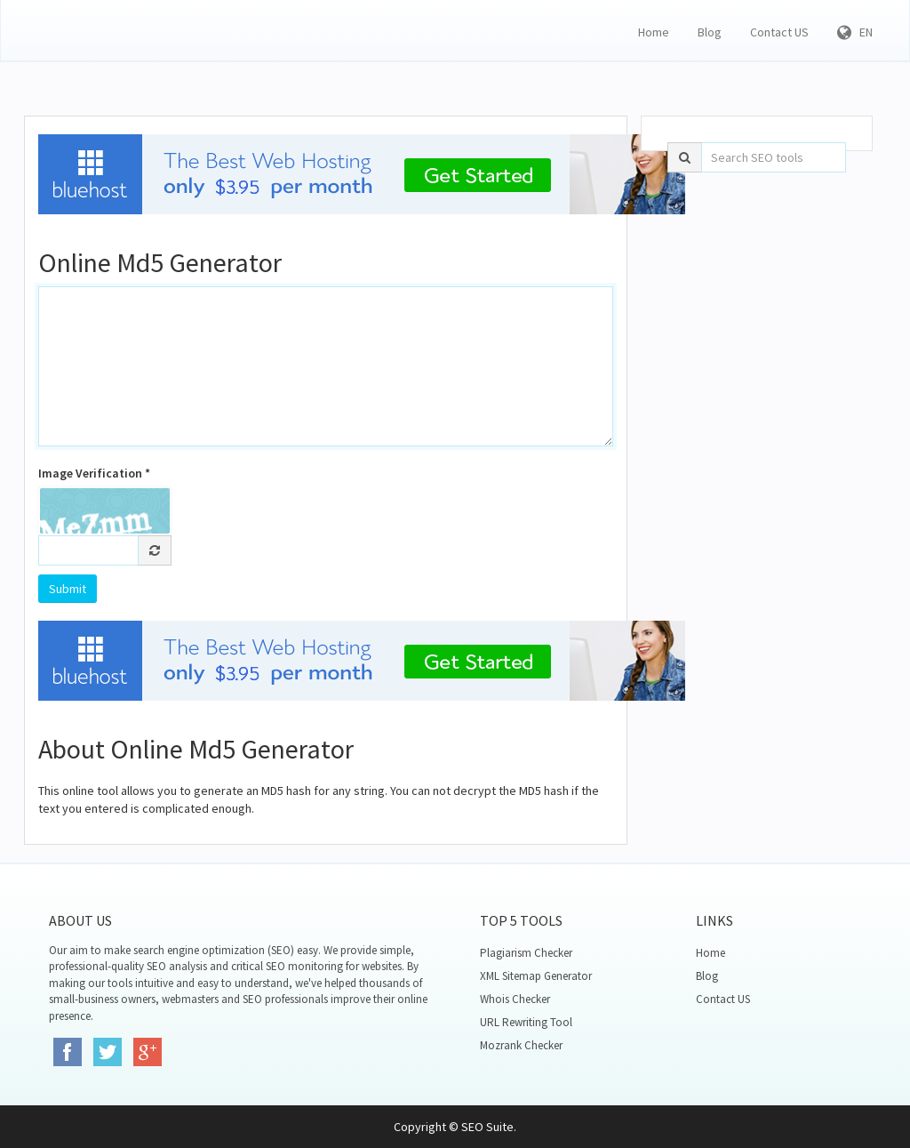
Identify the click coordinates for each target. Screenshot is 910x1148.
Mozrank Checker (521, 1045)
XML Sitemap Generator (536, 975)
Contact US (779, 32)
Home (653, 32)
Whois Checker (515, 999)
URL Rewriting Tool (526, 1022)
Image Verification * (94, 473)
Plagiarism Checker (526, 952)
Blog (710, 32)
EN (855, 32)
